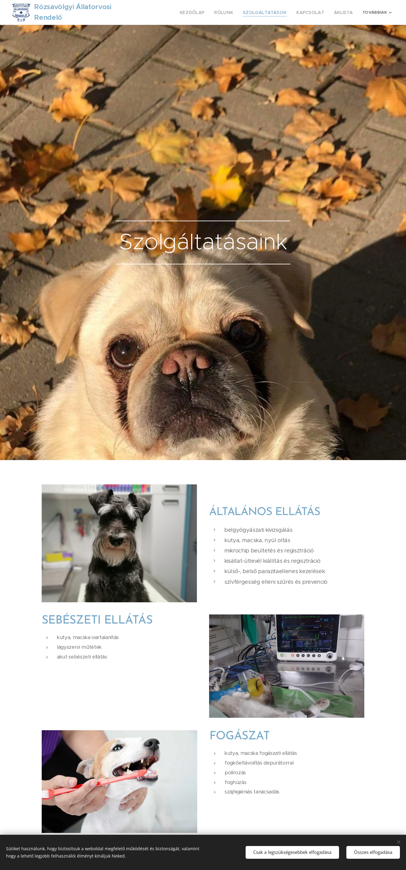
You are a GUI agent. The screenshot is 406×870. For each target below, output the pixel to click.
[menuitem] (204, 12)
